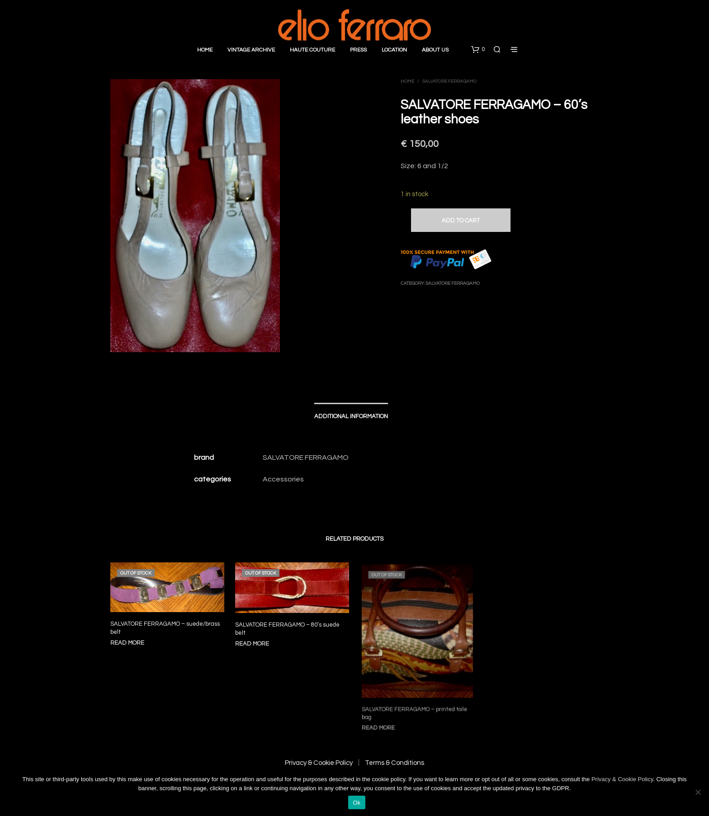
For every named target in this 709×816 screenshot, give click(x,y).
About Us (435, 50)
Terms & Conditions (394, 762)
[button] (478, 49)
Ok (356, 802)
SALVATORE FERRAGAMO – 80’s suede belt (287, 627)
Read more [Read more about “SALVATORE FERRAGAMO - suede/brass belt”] (127, 643)
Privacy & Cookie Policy (319, 762)
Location (394, 50)
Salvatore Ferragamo (449, 81)
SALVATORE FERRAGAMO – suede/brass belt (165, 628)
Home (205, 50)
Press (358, 50)
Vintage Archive (251, 50)
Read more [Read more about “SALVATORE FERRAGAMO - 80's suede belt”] (255, 641)
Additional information (351, 416)
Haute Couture (312, 50)
